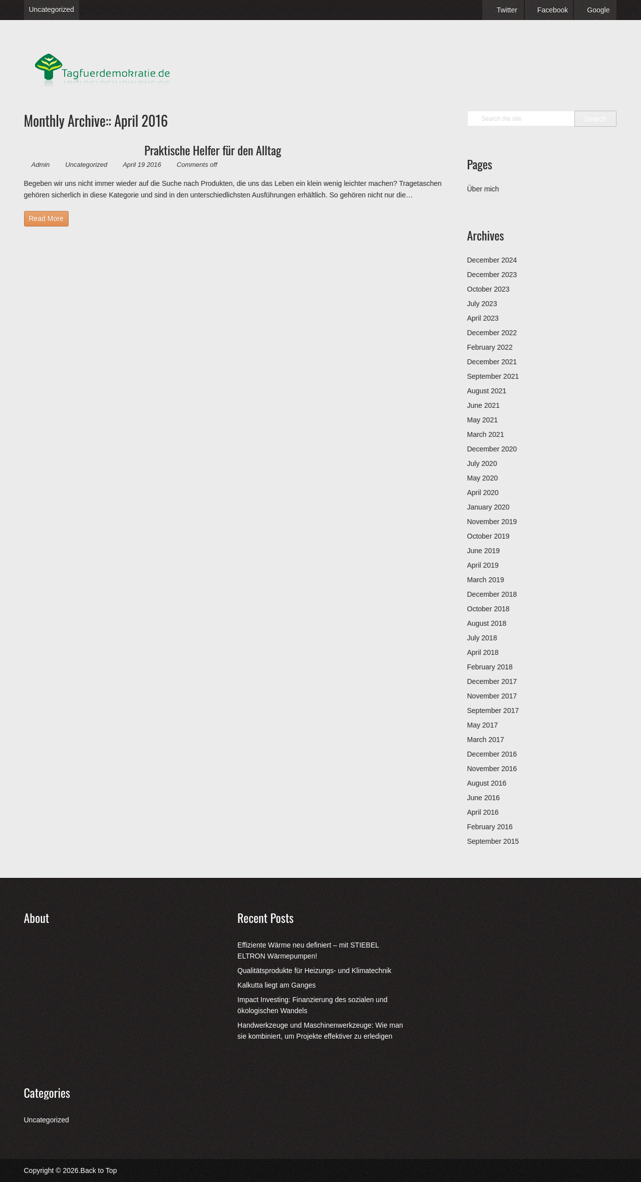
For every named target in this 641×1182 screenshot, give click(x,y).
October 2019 (488, 536)
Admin (41, 164)
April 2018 (483, 652)
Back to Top (99, 1170)
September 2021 (493, 376)
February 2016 (490, 827)
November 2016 (492, 769)
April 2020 (483, 493)
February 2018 (490, 667)
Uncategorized (51, 10)
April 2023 (483, 318)
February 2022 (490, 347)
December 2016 (492, 754)
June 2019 (483, 551)
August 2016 (487, 783)
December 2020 (492, 449)
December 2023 (492, 275)
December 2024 (492, 260)
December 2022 (492, 333)
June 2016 (483, 798)
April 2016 (483, 812)
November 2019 (492, 522)
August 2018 (487, 623)
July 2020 (482, 463)
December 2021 (492, 362)
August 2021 (487, 391)
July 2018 (482, 638)
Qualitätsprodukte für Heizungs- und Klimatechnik (314, 971)
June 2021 (483, 405)
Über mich (483, 189)
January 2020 (488, 507)
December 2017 (492, 681)
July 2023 (482, 304)
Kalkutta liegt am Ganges (276, 985)
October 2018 (488, 609)
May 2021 (482, 420)
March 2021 (485, 434)
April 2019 (483, 565)
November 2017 (492, 696)
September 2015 (493, 841)
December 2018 (492, 594)
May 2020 (482, 478)
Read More (46, 218)
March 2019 (485, 580)
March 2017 (485, 740)
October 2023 (488, 289)
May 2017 (482, 725)
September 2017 (493, 710)
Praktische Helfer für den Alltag (212, 150)
